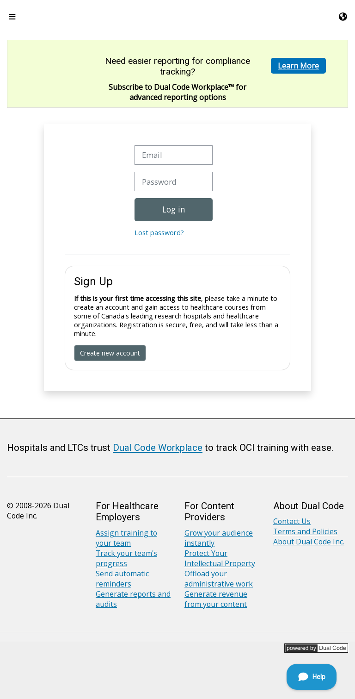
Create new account (110, 353)
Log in (173, 209)
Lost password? (159, 232)
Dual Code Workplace (157, 447)
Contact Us (292, 521)
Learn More (298, 66)
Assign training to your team (126, 538)
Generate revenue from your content (215, 599)
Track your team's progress (126, 558)
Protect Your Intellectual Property (219, 558)
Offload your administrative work (218, 578)
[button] (343, 16)
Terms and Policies (305, 531)
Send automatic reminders (122, 578)
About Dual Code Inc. (308, 542)
